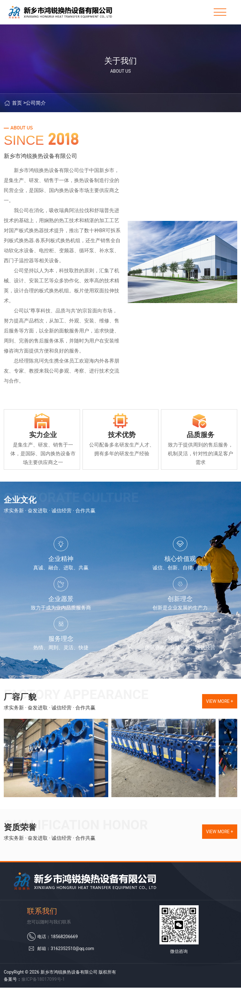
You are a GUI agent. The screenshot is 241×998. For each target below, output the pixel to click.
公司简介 (36, 110)
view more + (219, 711)
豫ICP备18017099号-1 (43, 989)
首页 (17, 110)
